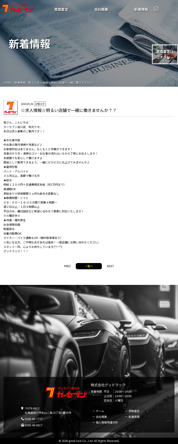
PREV (67, 266)
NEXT (110, 266)
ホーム (100, 411)
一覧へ (89, 266)
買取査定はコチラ (165, 54)
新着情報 (141, 9)
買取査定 (61, 9)
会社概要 (101, 9)
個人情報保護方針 (107, 422)
